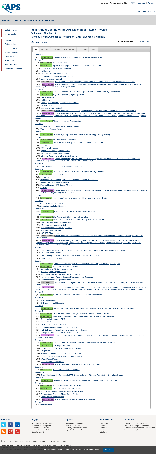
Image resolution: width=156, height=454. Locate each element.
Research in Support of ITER (53, 319)
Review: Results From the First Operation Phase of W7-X (78, 57)
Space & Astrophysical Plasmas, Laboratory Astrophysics (77, 65)
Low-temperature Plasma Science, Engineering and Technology (67, 277)
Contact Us (66, 441)
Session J (39, 169)
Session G (39, 137)
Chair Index (10, 56)
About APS (129, 419)
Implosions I (46, 145)
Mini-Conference (47, 82)
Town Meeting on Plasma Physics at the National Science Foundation (70, 255)
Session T (39, 311)
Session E (39, 124)
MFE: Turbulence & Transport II (66, 370)
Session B (39, 60)
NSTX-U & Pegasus (49, 148)
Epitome (8, 40)
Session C (39, 89)
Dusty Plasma (47, 105)
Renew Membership (74, 423)
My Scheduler (10, 34)
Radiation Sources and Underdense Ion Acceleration (63, 353)
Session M (39, 209)
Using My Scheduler (13, 68)
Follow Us (5, 419)
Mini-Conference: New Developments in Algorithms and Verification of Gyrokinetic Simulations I (95, 82)
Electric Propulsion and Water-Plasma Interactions (62, 356)
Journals (141, 3)
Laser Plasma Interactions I (52, 362)
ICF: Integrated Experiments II (53, 272)
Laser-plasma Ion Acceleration (53, 324)
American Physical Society (19, 441)
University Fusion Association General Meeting (60, 126)
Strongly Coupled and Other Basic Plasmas (59, 156)
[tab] (35, 49)
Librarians (104, 423)
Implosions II (45, 177)
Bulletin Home (11, 30)
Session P (39, 261)
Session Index (11, 48)
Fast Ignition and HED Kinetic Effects (56, 185)
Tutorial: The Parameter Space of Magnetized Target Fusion (78, 171)
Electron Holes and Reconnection (67, 121)
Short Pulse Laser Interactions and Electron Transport (63, 391)
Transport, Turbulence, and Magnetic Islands (59, 333)
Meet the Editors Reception (51, 203)
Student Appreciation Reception (53, 206)
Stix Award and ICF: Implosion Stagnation (70, 217)
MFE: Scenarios (60, 63)
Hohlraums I (46, 71)
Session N (39, 214)
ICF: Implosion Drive (61, 345)
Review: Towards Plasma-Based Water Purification (75, 211)
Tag (148, 41)
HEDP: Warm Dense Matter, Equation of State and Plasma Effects (81, 314)
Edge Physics (58, 174)
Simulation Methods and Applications (56, 228)
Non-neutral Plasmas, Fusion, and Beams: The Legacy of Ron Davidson (83, 316)
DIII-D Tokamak (47, 97)
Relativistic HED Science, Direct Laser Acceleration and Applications (69, 180)
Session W (39, 372)
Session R (39, 297)
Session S (39, 306)
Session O (39, 247)
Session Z (39, 402)
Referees (104, 428)
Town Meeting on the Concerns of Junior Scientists (62, 166)
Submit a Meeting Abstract (43, 426)
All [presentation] (36, 49)
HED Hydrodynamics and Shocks (55, 153)
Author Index (10, 44)
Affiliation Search (12, 64)
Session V (39, 367)
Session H (39, 163)
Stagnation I (46, 322)
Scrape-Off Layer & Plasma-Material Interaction (61, 348)
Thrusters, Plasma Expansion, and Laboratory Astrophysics (78, 142)
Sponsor (140, 41)
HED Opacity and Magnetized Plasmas (57, 280)
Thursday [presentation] (83, 49)
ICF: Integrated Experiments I (53, 225)
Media (102, 430)
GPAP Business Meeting (51, 253)
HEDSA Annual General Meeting (54, 258)
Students (103, 432)
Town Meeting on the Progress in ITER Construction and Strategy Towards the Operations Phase (82, 375)
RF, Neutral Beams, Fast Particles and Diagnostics (62, 274)
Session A (39, 55)
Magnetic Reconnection (51, 230)
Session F (39, 132)
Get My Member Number (76, 428)
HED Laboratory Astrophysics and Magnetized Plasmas (64, 330)
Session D (39, 118)
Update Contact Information (77, 430)
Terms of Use (54, 441)
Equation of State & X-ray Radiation (56, 68)
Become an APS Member (42, 423)
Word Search (10, 60)
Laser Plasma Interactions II (52, 397)
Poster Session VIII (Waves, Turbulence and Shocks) (77, 364)
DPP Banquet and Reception (53, 303)
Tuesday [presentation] (56, 49)
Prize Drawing (46, 405)
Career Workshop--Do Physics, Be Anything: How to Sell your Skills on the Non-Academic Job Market (83, 250)
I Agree (108, 450)
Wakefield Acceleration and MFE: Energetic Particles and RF (78, 220)
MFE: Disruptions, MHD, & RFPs (67, 386)
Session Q (39, 292)
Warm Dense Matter (49, 359)
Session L (39, 201)
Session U (39, 340)
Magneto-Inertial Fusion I (51, 79)
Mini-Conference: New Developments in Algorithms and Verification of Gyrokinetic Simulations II (95, 111)
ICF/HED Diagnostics (50, 233)
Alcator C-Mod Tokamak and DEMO (56, 222)
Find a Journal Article (40, 430)
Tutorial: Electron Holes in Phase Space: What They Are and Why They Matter (87, 92)
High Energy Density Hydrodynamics (68, 94)
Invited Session (47, 57)
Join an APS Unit (73, 426)
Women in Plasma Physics (51, 129)
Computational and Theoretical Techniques (59, 327)
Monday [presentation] (44, 49)
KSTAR (43, 188)
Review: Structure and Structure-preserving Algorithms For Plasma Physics (85, 380)
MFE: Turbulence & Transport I (66, 266)
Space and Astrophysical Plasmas (55, 151)
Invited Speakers (12, 52)
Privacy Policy (93, 450)
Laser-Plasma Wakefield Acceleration (56, 74)
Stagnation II (46, 351)
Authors (103, 426)
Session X (39, 378)
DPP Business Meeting (50, 300)
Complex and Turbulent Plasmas (67, 388)
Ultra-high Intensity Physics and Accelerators (60, 103)
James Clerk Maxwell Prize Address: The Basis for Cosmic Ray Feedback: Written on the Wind (94, 308)
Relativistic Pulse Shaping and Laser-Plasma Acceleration (77, 295)
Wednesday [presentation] (69, 49)
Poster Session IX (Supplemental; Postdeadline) (75, 399)
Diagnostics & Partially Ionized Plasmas (57, 76)
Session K (39, 195)
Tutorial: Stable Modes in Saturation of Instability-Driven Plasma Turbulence (86, 343)
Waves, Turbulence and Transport (54, 182)
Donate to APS (38, 432)
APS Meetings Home (146, 11)
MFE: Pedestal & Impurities (64, 140)
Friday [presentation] (93, 49)
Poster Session (48, 84)
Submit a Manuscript (40, 428)
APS (133, 3)
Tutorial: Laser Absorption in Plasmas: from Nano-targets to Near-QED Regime (87, 264)
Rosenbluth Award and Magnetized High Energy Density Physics (80, 198)
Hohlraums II (46, 100)
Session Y (39, 383)
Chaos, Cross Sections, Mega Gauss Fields (59, 394)
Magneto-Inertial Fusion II (51, 108)
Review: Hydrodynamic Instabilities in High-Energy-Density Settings (82, 134)
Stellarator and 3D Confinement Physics (57, 269)
